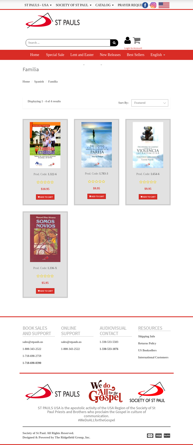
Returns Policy (147, 343)
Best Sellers (135, 55)
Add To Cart (45, 197)
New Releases (110, 55)
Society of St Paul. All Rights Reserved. (48, 433)
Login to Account (133, 48)
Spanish (77, 65)
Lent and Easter (82, 55)
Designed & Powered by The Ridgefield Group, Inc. (56, 437)
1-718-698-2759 (32, 356)
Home (34, 55)
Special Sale (55, 55)
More (96, 65)
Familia (53, 81)
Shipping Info (146, 336)
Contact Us (117, 65)
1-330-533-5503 (109, 342)
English (157, 55)
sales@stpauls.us (33, 342)
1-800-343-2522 (32, 349)
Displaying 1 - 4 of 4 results (44, 101)
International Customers (153, 357)
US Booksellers (147, 350)
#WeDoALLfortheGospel (96, 420)
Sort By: (123, 102)
